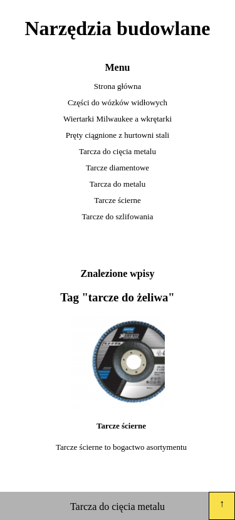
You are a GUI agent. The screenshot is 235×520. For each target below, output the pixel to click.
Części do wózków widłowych (117, 102)
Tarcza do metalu (117, 184)
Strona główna (117, 86)
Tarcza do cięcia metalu (117, 151)
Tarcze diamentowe (117, 167)
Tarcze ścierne (117, 200)
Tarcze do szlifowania (118, 216)
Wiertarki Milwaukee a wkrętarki (117, 118)
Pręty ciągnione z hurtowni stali (117, 135)
